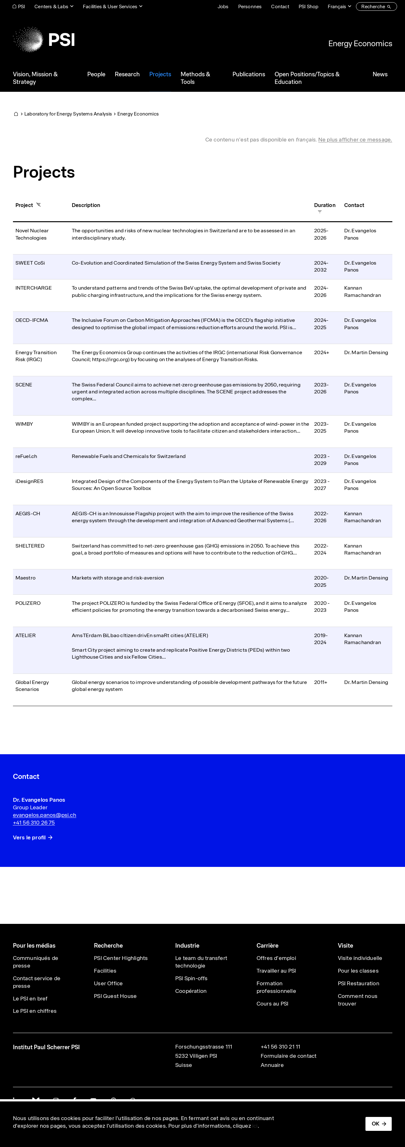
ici (255, 1126)
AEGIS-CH (28, 514)
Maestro (25, 578)
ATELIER (26, 635)
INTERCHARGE (34, 288)
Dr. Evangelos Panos (39, 800)
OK (375, 1123)
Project (27, 205)
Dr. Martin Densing (366, 352)
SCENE (24, 385)
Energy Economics (360, 43)
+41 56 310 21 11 (280, 1047)
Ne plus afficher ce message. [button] (355, 139)
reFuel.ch (26, 456)
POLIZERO (28, 603)
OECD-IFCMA (32, 320)
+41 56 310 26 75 (34, 822)
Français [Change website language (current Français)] (337, 6)
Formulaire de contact (288, 1056)
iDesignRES (30, 481)
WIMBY (24, 424)
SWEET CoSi (30, 263)
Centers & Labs (51, 6)
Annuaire (272, 1065)
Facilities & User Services (110, 6)
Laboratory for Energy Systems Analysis (68, 113)
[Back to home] (43, 39)
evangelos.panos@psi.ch (44, 815)
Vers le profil (29, 837)
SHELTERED (30, 546)
